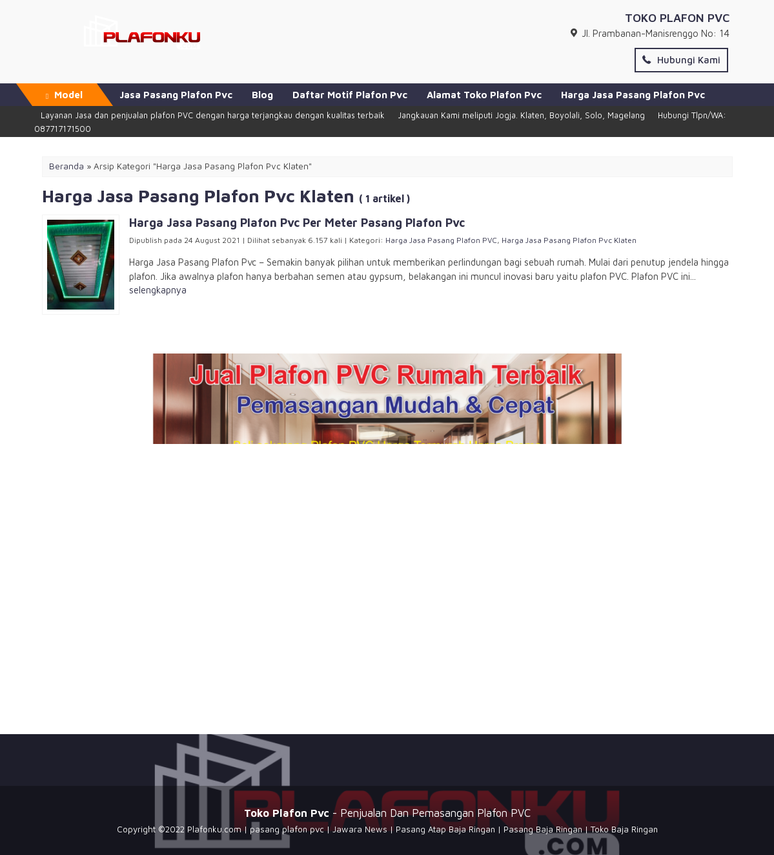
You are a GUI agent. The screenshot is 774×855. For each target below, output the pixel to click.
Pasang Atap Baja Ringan (445, 829)
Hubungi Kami (681, 59)
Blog (262, 94)
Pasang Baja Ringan (543, 829)
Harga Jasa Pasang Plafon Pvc (633, 94)
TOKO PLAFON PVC (677, 18)
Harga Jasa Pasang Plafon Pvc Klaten (569, 240)
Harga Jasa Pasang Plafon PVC (441, 240)
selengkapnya (158, 289)
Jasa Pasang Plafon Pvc (175, 94)
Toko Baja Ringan (624, 829)
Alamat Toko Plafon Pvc (484, 94)
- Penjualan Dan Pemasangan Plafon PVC (387, 813)
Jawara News (359, 829)
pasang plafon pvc (287, 829)
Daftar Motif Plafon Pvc (349, 94)
